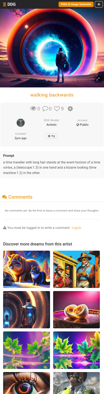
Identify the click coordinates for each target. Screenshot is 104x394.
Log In (76, 228)
